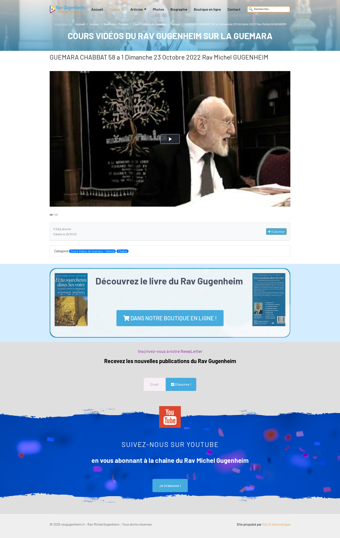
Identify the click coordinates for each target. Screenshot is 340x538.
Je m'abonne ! (170, 485)
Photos (158, 9)
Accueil (97, 9)
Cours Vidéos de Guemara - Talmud (92, 251)
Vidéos (115, 9)
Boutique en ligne (207, 9)
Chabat (122, 251)
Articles (136, 9)
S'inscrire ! (180, 384)
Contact (233, 9)
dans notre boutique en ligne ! (170, 318)
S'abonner (276, 231)
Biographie (178, 9)
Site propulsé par (263, 524)
